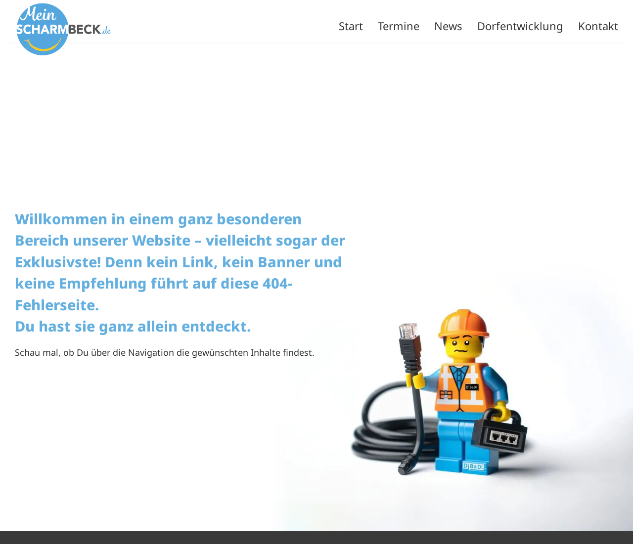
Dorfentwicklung (520, 25)
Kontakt (598, 25)
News (448, 25)
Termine (398, 25)
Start (351, 25)
